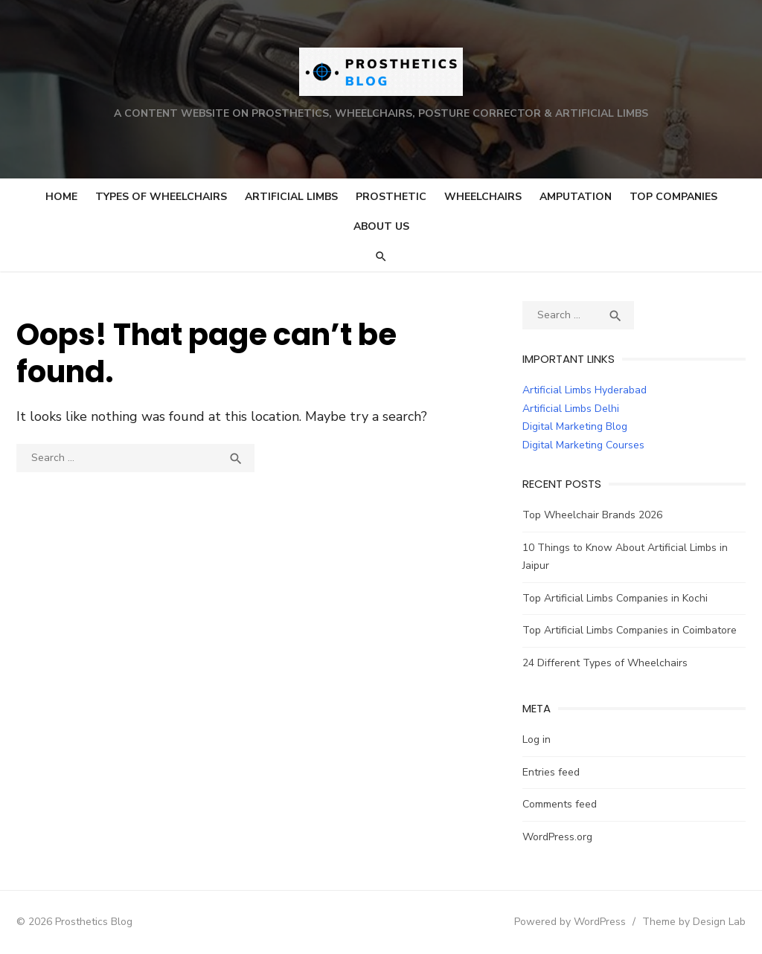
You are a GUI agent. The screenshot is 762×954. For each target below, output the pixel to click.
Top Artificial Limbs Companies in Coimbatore (629, 630)
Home (61, 197)
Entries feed (551, 772)
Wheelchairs (483, 197)
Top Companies (673, 197)
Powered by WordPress (570, 922)
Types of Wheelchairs (161, 197)
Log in (536, 739)
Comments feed (559, 804)
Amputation (576, 197)
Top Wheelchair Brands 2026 (592, 515)
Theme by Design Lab (694, 922)
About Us (381, 226)
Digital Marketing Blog (574, 426)
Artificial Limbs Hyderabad (584, 390)
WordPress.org (557, 837)
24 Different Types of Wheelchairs (605, 663)
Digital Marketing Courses (583, 445)
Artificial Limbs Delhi (570, 409)
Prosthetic (391, 197)
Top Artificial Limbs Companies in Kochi (615, 598)
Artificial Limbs (291, 197)
